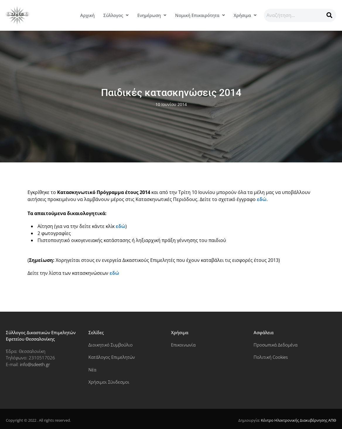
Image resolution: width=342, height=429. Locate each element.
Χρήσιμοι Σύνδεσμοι (108, 382)
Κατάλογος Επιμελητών (111, 357)
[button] (116, 15)
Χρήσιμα (245, 15)
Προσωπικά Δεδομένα (275, 345)
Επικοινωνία (183, 345)
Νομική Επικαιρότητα (200, 15)
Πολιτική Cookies (271, 357)
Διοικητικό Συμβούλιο (110, 345)
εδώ (261, 199)
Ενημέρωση (151, 15)
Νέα (92, 370)
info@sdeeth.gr (35, 364)
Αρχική (87, 15)
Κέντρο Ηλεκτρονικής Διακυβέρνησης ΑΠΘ (298, 420)
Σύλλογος (116, 15)
